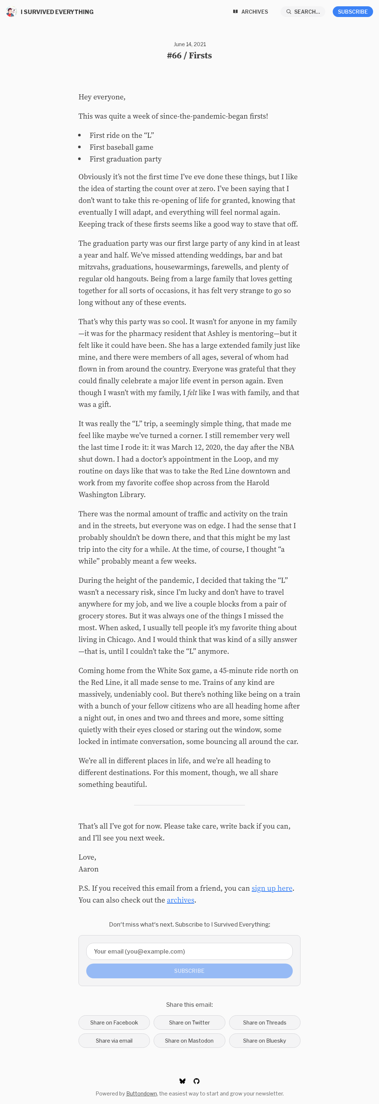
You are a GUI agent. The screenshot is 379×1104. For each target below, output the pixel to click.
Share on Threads (264, 1022)
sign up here (272, 888)
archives (180, 900)
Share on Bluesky (264, 1040)
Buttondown (141, 1093)
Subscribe (353, 12)
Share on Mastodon (189, 1040)
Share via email (114, 1040)
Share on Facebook (114, 1022)
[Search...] (303, 11)
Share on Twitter (189, 1022)
